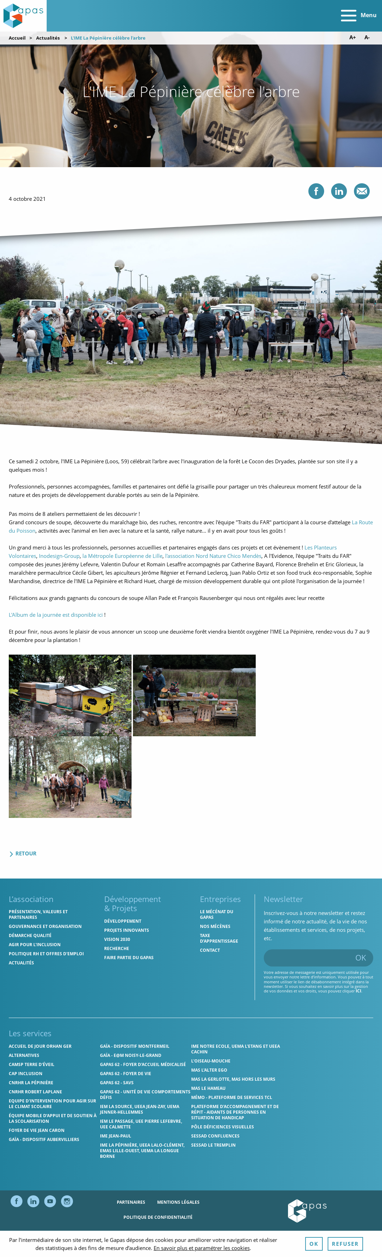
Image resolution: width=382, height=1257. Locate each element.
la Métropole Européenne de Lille (122, 555)
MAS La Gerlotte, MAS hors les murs (233, 1079)
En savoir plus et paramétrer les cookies (202, 1247)
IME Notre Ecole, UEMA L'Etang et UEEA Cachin (235, 1049)
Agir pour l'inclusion (35, 945)
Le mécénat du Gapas (216, 914)
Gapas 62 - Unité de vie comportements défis (145, 1094)
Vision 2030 (117, 939)
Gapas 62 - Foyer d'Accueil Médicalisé (143, 1064)
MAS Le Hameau (208, 1088)
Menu (359, 16)
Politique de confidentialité (158, 1217)
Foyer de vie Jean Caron (37, 1130)
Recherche (116, 948)
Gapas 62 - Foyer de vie (125, 1074)
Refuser (345, 1243)
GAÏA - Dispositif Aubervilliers (44, 1139)
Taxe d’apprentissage (219, 938)
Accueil (17, 38)
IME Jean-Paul (115, 1136)
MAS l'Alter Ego (209, 1070)
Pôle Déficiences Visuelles (222, 1127)
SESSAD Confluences (215, 1136)
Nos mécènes (215, 926)
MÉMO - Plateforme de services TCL (231, 1097)
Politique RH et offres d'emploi (46, 954)
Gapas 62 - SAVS (117, 1083)
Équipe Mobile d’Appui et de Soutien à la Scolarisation (52, 1118)
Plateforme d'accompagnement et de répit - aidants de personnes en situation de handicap (235, 1112)
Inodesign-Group (59, 555)
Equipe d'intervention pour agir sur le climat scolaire (52, 1103)
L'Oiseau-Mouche (210, 1061)
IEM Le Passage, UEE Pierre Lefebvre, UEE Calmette (141, 1124)
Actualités (48, 38)
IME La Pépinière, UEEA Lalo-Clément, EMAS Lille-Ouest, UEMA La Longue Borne (142, 1150)
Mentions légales (178, 1202)
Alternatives (24, 1055)
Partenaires (131, 1202)
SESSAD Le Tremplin (213, 1145)
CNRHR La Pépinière (31, 1083)
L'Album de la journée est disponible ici (56, 614)
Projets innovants (126, 930)
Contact (210, 950)
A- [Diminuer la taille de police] (367, 37)
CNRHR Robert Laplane (35, 1092)
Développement (122, 921)
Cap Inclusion (25, 1074)
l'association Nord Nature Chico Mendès (213, 555)
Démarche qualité (30, 935)
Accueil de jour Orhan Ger (40, 1046)
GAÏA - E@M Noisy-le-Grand (130, 1055)
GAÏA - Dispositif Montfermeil (134, 1046)
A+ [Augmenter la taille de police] (352, 37)
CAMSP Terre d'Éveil (31, 1064)
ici (358, 991)
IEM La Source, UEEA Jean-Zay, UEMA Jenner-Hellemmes (139, 1109)
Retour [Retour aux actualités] (22, 853)
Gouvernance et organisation (45, 926)
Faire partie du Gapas (129, 958)
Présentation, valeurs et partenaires (38, 914)
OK (360, 957)
